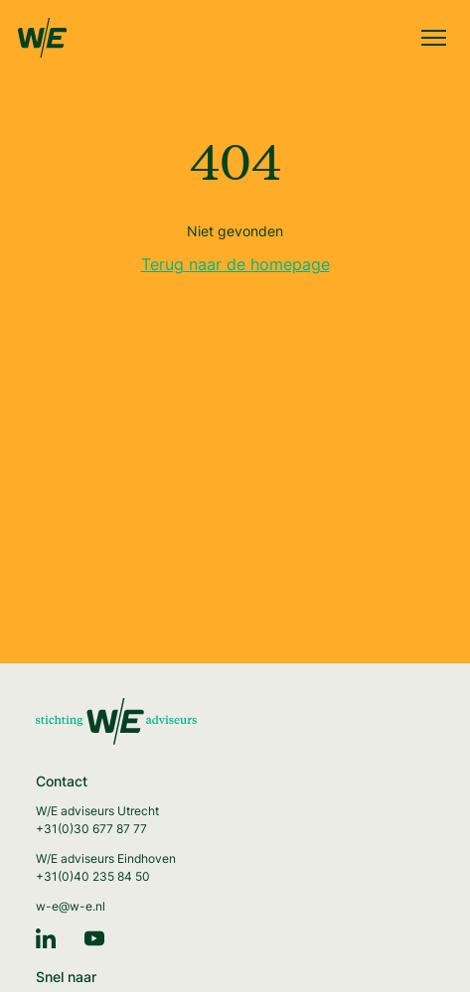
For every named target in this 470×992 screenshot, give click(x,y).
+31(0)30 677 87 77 (91, 828)
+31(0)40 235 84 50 (93, 876)
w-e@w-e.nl (70, 906)
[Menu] (433, 39)
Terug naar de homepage (235, 264)
